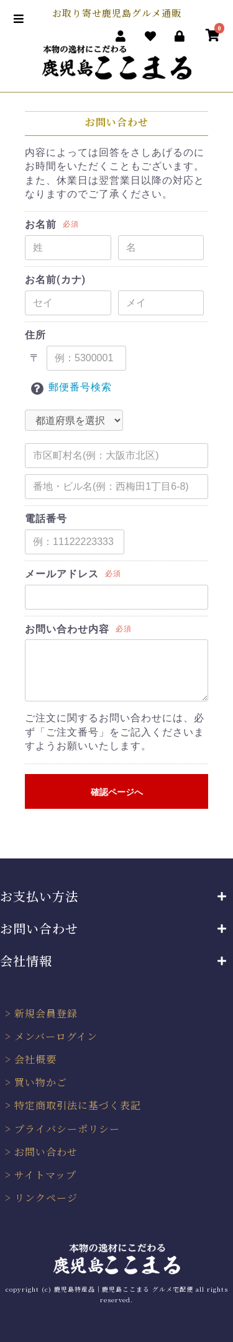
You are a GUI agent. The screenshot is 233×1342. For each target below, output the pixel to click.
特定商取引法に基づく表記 (77, 1105)
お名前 (41, 224)
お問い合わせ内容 (67, 629)
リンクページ (46, 1198)
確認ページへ (117, 792)
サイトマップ (45, 1175)
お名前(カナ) (55, 280)
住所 (35, 335)
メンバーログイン (56, 1036)
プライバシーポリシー (67, 1129)
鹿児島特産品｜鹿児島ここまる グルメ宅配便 (123, 1289)
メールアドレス (62, 574)
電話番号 (46, 519)
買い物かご (40, 1082)
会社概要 (35, 1059)
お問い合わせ (46, 1152)
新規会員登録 (46, 1013)
